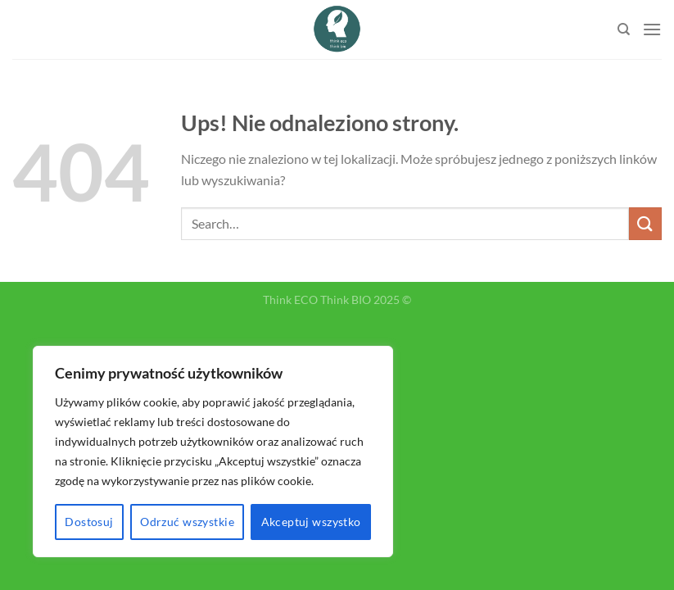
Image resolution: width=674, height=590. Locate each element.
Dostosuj (89, 522)
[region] (213, 451)
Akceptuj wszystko (311, 522)
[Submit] (645, 223)
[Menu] (652, 29)
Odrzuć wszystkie (187, 522)
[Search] (623, 29)
